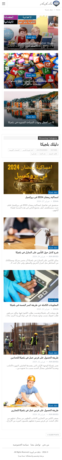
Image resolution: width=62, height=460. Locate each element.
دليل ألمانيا (43, 154)
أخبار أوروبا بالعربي (28, 150)
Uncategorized (42, 150)
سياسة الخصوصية (21, 444)
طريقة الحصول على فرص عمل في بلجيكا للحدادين (34, 357)
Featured (54, 150)
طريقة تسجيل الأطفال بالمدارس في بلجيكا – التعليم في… (31, 44)
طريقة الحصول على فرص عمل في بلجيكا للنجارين (34, 410)
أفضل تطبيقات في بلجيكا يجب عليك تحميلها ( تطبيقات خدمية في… (31, 82)
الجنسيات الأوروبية (14, 150)
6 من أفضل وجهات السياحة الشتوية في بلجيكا (31, 122)
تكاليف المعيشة (53, 154)
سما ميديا (21, 456)
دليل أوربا (34, 154)
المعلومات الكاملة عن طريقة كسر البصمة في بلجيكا (34, 305)
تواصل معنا (35, 444)
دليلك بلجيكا (31, 37)
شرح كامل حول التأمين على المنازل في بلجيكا (37, 252)
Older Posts (53, 435)
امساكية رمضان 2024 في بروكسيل (41, 197)
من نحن (45, 444)
